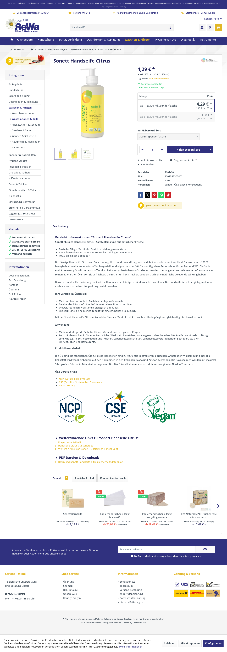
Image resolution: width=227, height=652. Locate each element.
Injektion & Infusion (20, 166)
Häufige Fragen (17, 302)
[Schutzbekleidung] (70, 40)
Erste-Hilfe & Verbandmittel (25, 207)
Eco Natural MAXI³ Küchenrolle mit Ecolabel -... (199, 515)
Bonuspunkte (127, 581)
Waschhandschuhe (22, 113)
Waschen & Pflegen (20, 107)
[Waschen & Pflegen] (137, 40)
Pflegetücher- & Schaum (25, 124)
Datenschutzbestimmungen (152, 556)
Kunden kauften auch (113, 478)
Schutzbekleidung (19, 95)
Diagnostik (15, 196)
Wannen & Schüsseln (23, 136)
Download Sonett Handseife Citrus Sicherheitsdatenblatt (89, 462)
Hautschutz (18, 147)
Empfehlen (145, 164)
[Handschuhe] (45, 40)
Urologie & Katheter (20, 172)
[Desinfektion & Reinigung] (103, 40)
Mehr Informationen (130, 646)
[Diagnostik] (187, 40)
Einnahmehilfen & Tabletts (24, 190)
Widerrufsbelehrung (131, 593)
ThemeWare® (139, 622)
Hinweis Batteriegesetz (133, 602)
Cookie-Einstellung (19, 279)
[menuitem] (212, 19)
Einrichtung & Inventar (22, 201)
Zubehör (60, 478)
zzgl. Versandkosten (159, 78)
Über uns (14, 293)
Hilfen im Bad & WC (20, 178)
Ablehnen (169, 643)
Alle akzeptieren (190, 643)
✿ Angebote (16, 84)
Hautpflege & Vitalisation (25, 141)
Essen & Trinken (18, 184)
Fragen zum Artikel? (183, 160)
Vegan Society (67, 385)
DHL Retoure (16, 297)
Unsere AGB (70, 593)
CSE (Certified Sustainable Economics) (80, 382)
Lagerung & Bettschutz (22, 213)
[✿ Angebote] (25, 40)
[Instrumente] (207, 40)
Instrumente (16, 219)
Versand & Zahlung (131, 590)
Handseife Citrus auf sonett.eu (74, 445)
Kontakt (13, 288)
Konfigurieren (213, 643)
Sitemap (68, 585)
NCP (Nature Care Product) (74, 379)
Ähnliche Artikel (84, 478)
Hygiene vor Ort (18, 160)
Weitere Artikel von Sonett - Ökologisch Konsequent (86, 448)
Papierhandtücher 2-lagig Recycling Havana (157, 515)
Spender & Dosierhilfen (22, 155)
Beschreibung (61, 226)
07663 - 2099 (15, 594)
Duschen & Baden (21, 130)
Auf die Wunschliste (150, 160)
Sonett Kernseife (72, 514)
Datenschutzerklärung (132, 598)
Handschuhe (16, 90)
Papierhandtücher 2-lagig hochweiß (115, 515)
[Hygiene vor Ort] (165, 40)
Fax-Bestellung (17, 283)
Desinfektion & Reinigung (23, 101)
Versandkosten (124, 618)
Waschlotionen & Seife (24, 119)
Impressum (126, 585)
